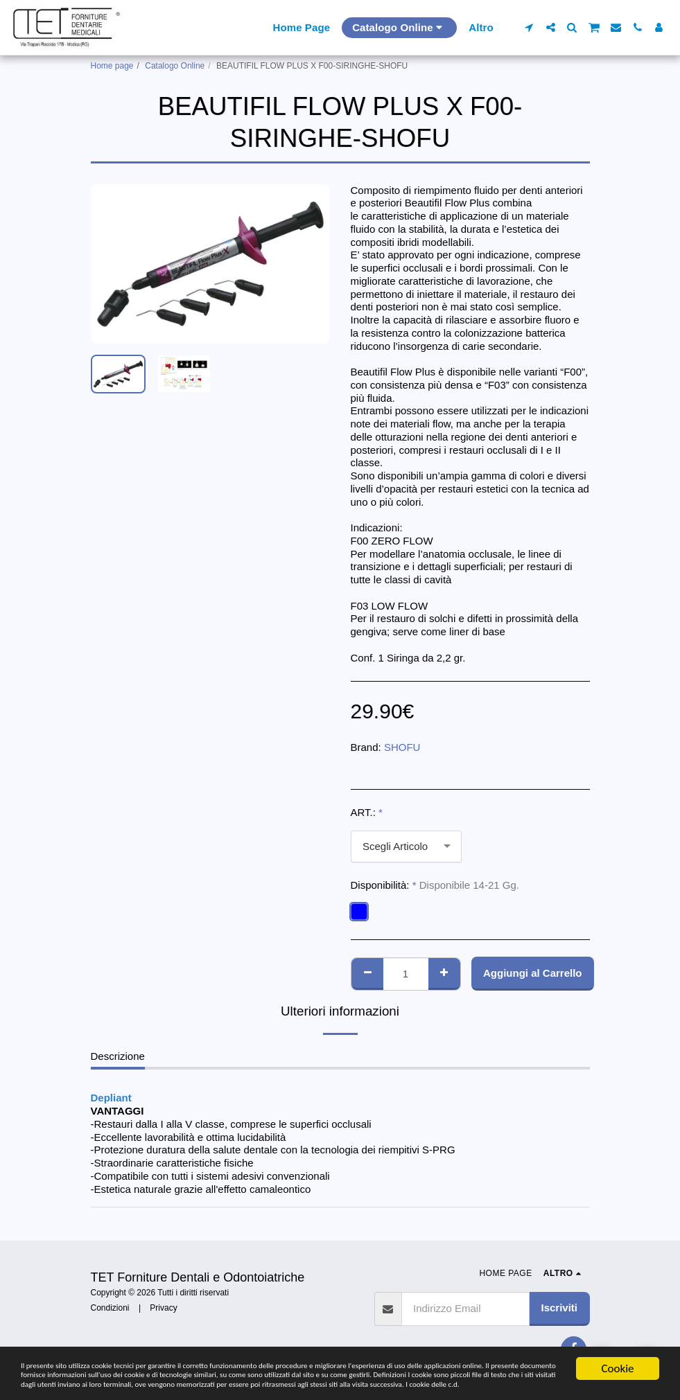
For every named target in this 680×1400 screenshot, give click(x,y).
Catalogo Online (174, 66)
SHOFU (402, 747)
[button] (529, 27)
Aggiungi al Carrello (532, 973)
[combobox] (406, 846)
